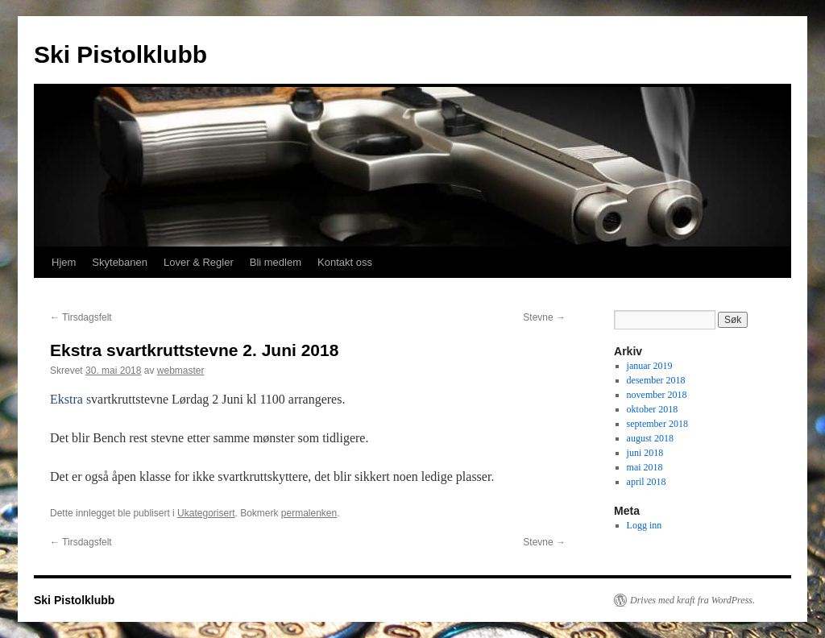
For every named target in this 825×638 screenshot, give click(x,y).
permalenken (309, 513)
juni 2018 (645, 452)
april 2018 (646, 481)
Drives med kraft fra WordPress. (692, 600)
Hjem (64, 262)
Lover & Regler (199, 262)
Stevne (544, 317)
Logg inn (644, 525)
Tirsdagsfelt (81, 317)
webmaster (181, 370)
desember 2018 (656, 380)
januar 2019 (650, 365)
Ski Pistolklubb (120, 54)
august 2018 (650, 438)
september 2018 (657, 423)
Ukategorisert (205, 513)
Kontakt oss (344, 262)
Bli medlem (275, 262)
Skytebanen (119, 262)
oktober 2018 (652, 409)
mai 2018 (645, 467)
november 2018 (657, 394)
